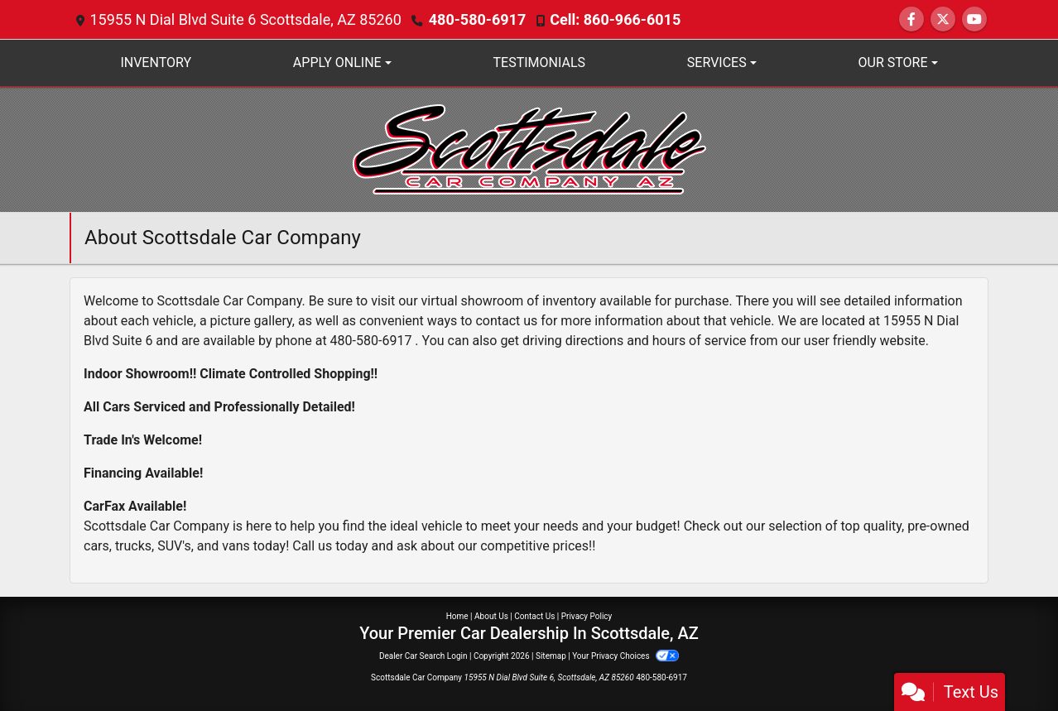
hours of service (699, 340)
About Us (491, 616)
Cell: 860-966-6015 (615, 19)
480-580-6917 (477, 19)
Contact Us (534, 616)
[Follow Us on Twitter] (943, 19)
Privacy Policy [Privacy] (587, 616)
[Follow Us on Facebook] (911, 19)
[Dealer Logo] (529, 148)
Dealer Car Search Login (423, 656)
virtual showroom (472, 301)
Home (457, 616)
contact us (506, 321)
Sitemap (551, 656)
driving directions (572, 340)
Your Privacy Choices (625, 656)
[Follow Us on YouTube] (974, 19)
